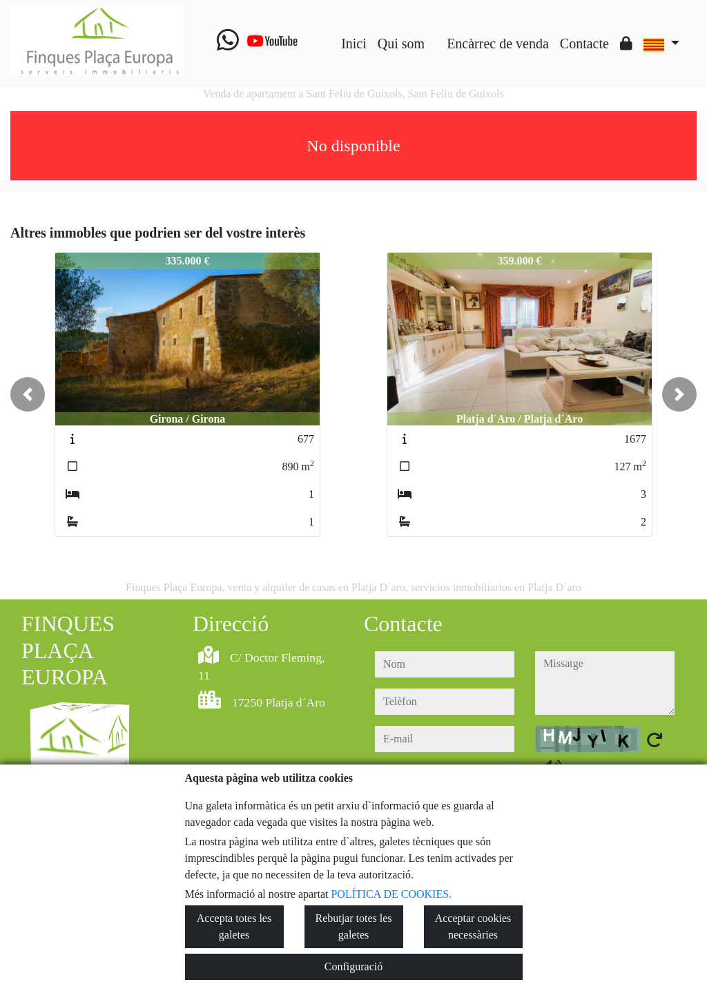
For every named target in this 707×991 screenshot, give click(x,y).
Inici (354, 43)
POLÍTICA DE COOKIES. (391, 894)
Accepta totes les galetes (234, 926)
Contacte (584, 43)
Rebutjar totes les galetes (353, 926)
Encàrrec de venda (498, 43)
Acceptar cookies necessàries (473, 926)
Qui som (401, 43)
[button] (27, 394)
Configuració (353, 966)
